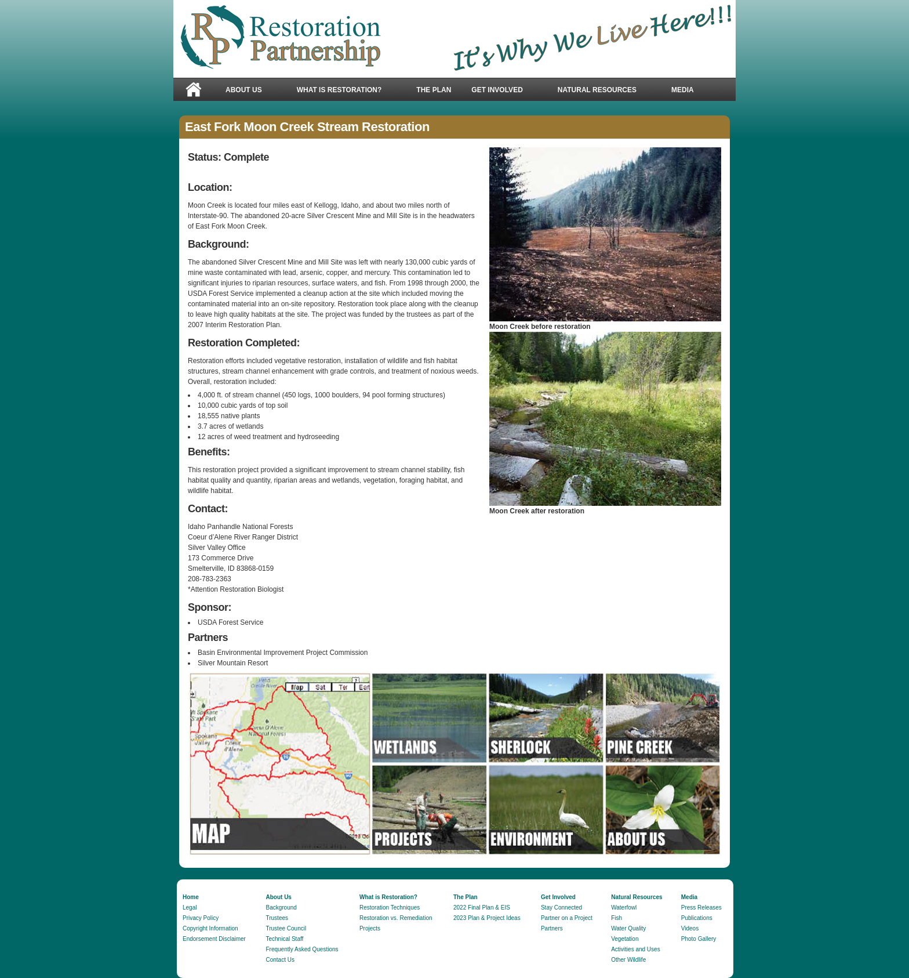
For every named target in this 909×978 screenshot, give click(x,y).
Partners (552, 928)
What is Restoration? (339, 90)
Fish (616, 918)
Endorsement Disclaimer (214, 939)
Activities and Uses (635, 949)
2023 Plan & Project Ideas (487, 918)
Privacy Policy (201, 918)
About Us (250, 90)
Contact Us (280, 960)
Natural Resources (603, 90)
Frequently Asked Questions (302, 949)
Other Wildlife (628, 960)
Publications (696, 918)
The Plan (433, 90)
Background (281, 907)
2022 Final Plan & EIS (481, 907)
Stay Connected (561, 907)
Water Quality (628, 928)
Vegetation (624, 939)
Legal (190, 907)
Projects (369, 928)
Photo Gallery (699, 939)
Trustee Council (286, 928)
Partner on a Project (566, 918)
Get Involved (502, 90)
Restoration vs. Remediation (395, 918)
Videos (690, 928)
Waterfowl (624, 907)
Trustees (277, 918)
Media (688, 90)
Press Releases (701, 907)
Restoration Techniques (389, 907)
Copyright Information (210, 928)
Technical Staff (284, 939)
